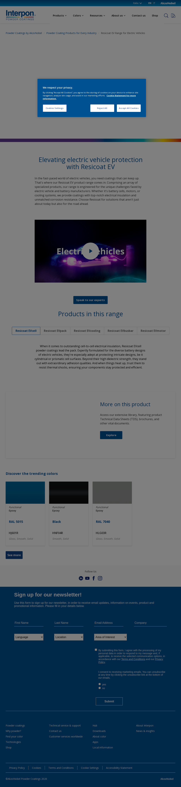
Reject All (102, 108)
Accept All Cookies (129, 108)
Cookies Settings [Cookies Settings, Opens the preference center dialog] (55, 108)
